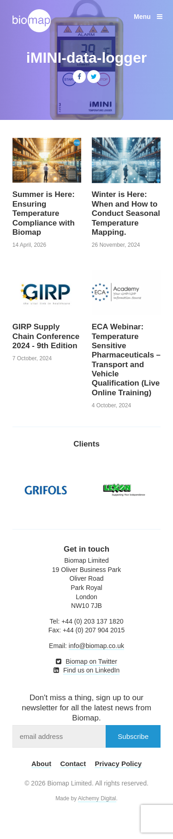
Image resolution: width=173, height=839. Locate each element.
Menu (148, 16)
